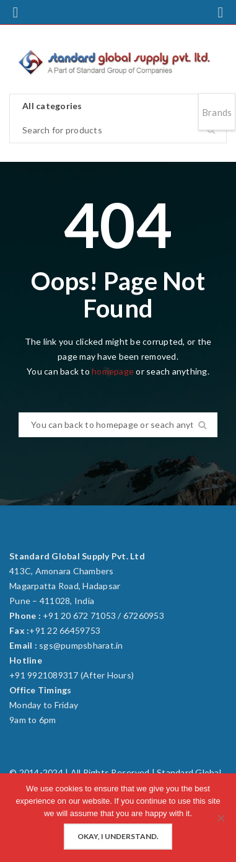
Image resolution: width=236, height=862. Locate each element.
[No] (220, 818)
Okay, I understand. (118, 836)
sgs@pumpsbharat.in (81, 645)
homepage (113, 371)
